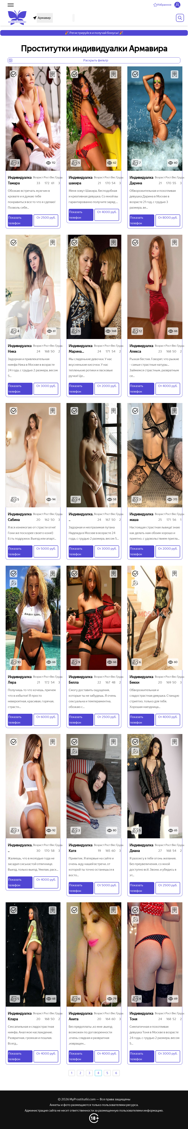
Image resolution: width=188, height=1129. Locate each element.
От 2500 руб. (46, 217)
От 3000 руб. (46, 386)
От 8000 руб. (167, 217)
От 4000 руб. (106, 212)
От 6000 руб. (46, 717)
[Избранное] (162, 5)
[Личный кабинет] (177, 5)
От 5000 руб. (46, 548)
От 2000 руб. (106, 386)
